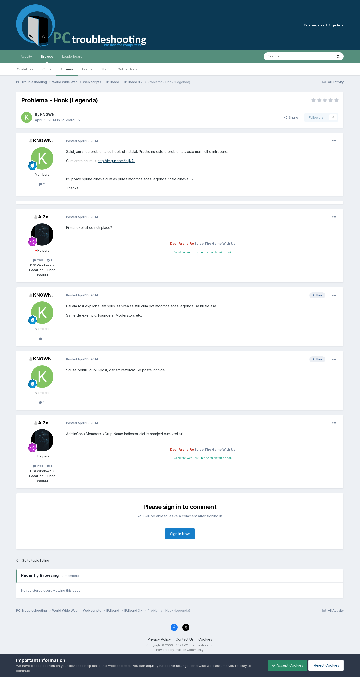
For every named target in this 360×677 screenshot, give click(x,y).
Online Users (128, 69)
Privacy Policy (159, 639)
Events (87, 69)
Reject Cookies (325, 665)
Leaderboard (72, 56)
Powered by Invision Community (180, 650)
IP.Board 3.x (70, 120)
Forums (66, 69)
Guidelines (25, 69)
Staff (105, 69)
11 (42, 184)
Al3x (43, 216)
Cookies (205, 639)
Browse (47, 58)
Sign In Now (180, 534)
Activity (26, 56)
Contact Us (185, 639)
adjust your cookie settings (167, 666)
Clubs (47, 69)
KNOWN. (48, 114)
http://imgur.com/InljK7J (117, 161)
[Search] (285, 56)
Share (291, 117)
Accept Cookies (285, 665)
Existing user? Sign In (324, 25)
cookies (49, 666)
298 (38, 260)
